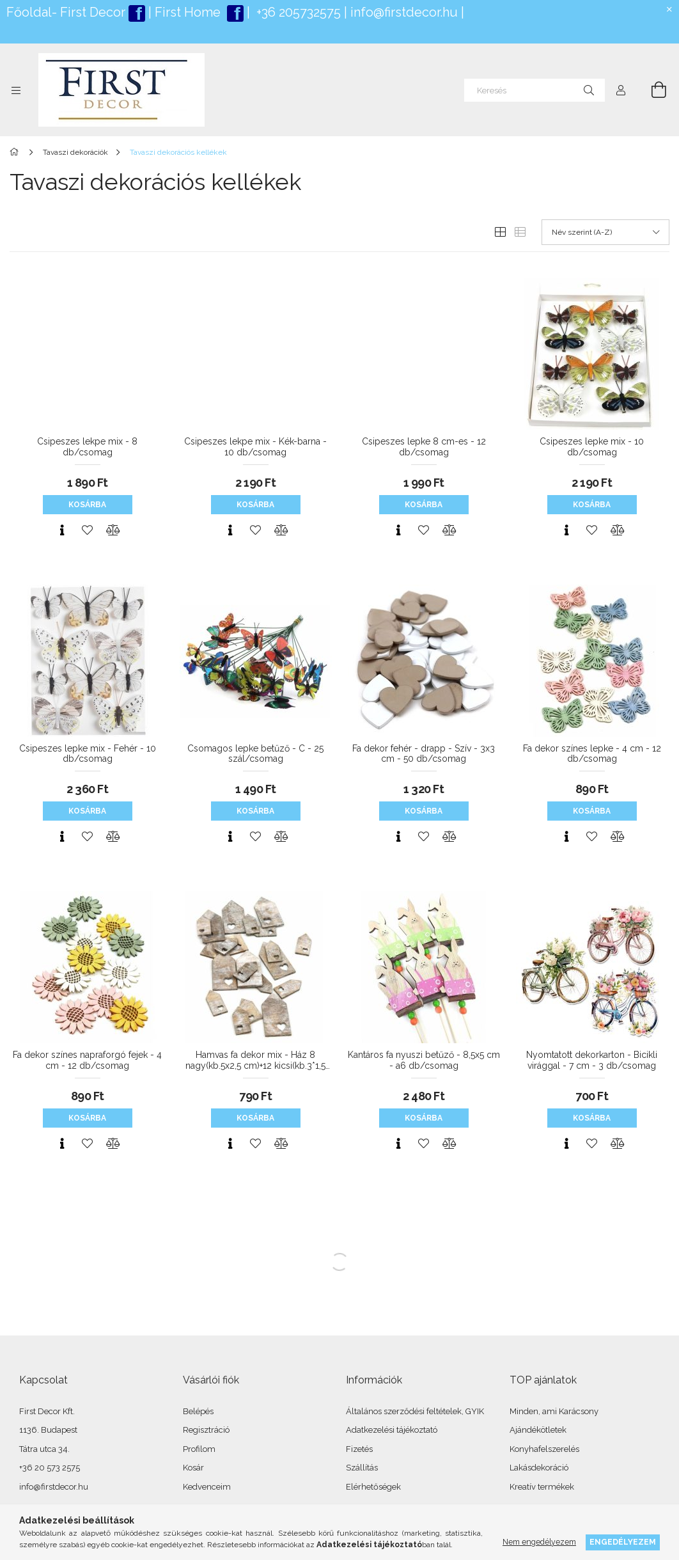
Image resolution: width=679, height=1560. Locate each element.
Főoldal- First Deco (63, 12)
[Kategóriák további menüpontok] (16, 90)
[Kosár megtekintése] (651, 90)
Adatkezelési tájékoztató (391, 1430)
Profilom (199, 1449)
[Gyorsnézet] (62, 530)
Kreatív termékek (542, 1487)
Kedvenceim (207, 1487)
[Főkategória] (16, 152)
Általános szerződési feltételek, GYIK (415, 1411)
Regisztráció (206, 1430)
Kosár (193, 1467)
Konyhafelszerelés (544, 1449)
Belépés (198, 1411)
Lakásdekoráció (539, 1467)
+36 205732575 (298, 12)
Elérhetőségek (373, 1487)
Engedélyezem (622, 1542)
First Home (189, 12)
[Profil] (621, 90)
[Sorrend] (605, 232)
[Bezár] (669, 9)
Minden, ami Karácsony (554, 1411)
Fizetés (359, 1449)
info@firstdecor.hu (404, 12)
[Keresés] (534, 90)
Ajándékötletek (538, 1430)
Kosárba (87, 504)
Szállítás (362, 1467)
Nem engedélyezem (539, 1542)
